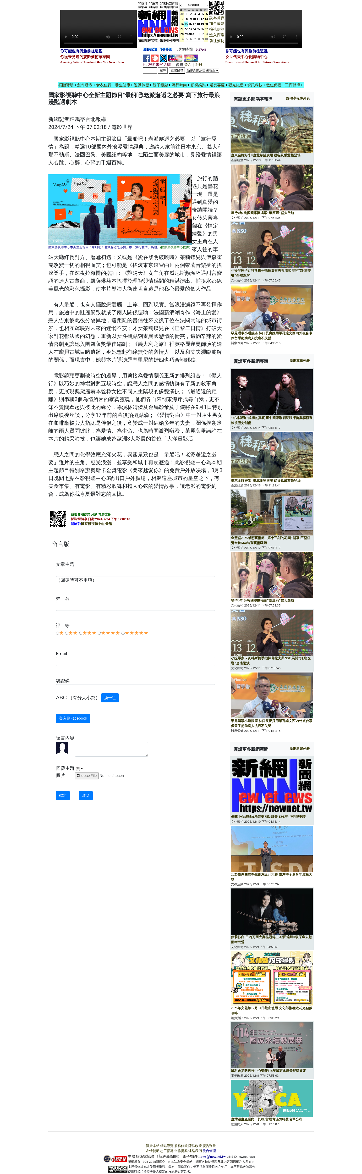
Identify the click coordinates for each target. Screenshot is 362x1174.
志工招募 (167, 1151)
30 (190, 34)
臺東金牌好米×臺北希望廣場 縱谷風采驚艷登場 (266, 155)
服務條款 (181, 1146)
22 (186, 29)
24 (194, 29)
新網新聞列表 (300, 748)
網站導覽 (167, 1146)
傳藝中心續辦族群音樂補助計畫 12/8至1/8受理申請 (268, 817)
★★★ (89, 633)
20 (206, 24)
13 (206, 19)
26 (202, 29)
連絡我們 (195, 1151)
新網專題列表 (300, 361)
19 (202, 24)
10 (194, 19)
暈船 (108, 524)
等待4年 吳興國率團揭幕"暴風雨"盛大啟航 (262, 213)
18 (198, 24)
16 (190, 24)
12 (202, 19)
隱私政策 (195, 1146)
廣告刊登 (209, 1146)
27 (206, 29)
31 (194, 34)
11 (198, 19)
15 (186, 24)
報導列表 (298, 98)
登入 (187, 64)
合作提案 (181, 1151)
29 (186, 34)
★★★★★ (136, 633)
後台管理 (209, 1151)
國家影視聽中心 (92, 524)
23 (190, 29)
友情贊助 (152, 1151)
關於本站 (152, 1146)
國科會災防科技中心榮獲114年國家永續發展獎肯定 (268, 1071)
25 (198, 29)
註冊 (199, 64)
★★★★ (110, 633)
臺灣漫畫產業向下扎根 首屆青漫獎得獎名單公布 (266, 1119)
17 (194, 24)
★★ (73, 633)
